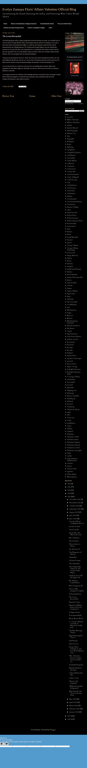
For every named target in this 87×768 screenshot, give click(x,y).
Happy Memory (72, 255)
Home (5, 23)
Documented (71, 199)
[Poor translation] (5, 744)
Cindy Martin (72, 161)
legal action (71, 294)
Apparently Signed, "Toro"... (76, 637)
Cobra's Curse (74, 678)
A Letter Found (74, 526)
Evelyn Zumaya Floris (75, 221)
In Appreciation (74, 612)
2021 (69, 716)
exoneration (71, 226)
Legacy (69, 288)
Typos (69, 426)
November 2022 (75, 503)
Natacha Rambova (73, 326)
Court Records (72, 180)
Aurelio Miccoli (72, 128)
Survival (70, 404)
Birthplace (70, 141)
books (69, 144)
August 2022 (74, 512)
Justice (69, 280)
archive (69, 125)
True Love (70, 418)
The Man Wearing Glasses (75, 631)
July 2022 (72, 515)
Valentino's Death (73, 448)
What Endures (72, 477)
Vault (69, 453)
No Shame (70, 328)
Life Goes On (73, 644)
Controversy (71, 169)
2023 (69, 493)
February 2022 (74, 709)
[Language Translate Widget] (73, 101)
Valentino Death (73, 437)
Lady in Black (72, 283)
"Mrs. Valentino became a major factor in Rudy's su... (75, 659)
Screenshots (71, 382)
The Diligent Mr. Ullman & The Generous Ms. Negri (75, 570)
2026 (69, 484)
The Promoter (74, 541)
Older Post (56, 96)
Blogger (53, 730)
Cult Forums (71, 188)
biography (70, 139)
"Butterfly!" (73, 557)
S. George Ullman (73, 377)
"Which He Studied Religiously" (76, 687)
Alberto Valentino (73, 122)
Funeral (69, 240)
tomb (69, 412)
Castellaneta (71, 155)
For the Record (74, 549)
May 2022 (72, 699)
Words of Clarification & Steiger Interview (23, 23)
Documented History (74, 202)
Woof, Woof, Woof (76, 618)
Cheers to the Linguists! (73, 682)
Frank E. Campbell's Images (36, 27)
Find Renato (73, 641)
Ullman (69, 428)
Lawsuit (69, 285)
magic (69, 313)
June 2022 (73, 519)
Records (70, 350)
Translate (79, 103)
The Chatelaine (74, 563)
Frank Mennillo (72, 237)
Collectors (70, 163)
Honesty (70, 264)
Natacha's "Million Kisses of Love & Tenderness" (75, 607)
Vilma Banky (71, 474)
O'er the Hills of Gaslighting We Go (76, 522)
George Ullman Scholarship (72, 249)
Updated (70, 431)
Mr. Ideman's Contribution (74, 582)
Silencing (70, 393)
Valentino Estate (72, 439)
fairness (69, 232)
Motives (69, 318)
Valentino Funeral (73, 445)
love (68, 307)
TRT (68, 415)
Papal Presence (72, 334)
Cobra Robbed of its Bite (76, 674)
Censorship (71, 158)
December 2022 (75, 499)
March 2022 (73, 705)
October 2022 (74, 506)
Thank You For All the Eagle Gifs (75, 577)
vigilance (70, 471)
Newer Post (8, 96)
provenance (71, 342)
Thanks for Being (73, 409)
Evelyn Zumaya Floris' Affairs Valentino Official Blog (39, 9)
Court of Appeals (73, 177)
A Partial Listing (74, 560)
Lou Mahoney (72, 304)
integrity (70, 266)
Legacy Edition (72, 291)
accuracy (70, 117)
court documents (73, 174)
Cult (68, 182)
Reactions (70, 345)
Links (50, 27)
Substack (70, 401)
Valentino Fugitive (73, 442)
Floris (69, 234)
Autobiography (72, 131)
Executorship (71, 223)
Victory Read (71, 469)
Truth (69, 420)
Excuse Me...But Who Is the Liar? (75, 534)
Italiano (69, 272)
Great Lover (71, 253)
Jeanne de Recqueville (75, 277)
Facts (68, 229)
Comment (70, 166)
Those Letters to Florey (74, 545)
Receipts (70, 347)
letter (69, 296)
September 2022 (75, 509)
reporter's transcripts (74, 358)
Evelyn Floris (71, 215)
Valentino (70, 434)
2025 (69, 487)
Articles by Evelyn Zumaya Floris (14, 27)
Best (68, 136)
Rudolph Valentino (74, 369)
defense (69, 196)
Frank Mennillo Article (47, 23)
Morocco (70, 315)
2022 (69, 497)
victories (70, 463)
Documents (71, 204)
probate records (72, 339)
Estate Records (72, 212)
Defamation (71, 193)
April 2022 (73, 702)
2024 (69, 490)
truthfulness (71, 423)
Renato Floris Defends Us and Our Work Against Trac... (76, 650)
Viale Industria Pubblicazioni (72, 460)
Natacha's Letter (74, 602)
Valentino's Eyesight (74, 450)
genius (69, 242)
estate (69, 210)
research (70, 361)
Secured (70, 385)
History (69, 258)
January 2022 (74, 712)
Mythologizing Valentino (72, 322)
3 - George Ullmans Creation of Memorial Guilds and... (76, 625)
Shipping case (72, 390)
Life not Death (72, 302)
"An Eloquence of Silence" (75, 553)
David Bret (71, 191)
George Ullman (72, 245)
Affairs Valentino (73, 120)
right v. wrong (72, 366)
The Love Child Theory (64, 23)
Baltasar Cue (71, 133)
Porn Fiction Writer (74, 336)
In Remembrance (75, 594)
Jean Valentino (72, 274)
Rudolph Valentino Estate (74, 373)
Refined (70, 353)
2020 (69, 719)
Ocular (69, 331)
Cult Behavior (72, 185)
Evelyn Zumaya (72, 218)
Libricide (70, 299)
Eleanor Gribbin (73, 207)
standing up (71, 398)
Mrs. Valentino (74, 538)
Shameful (70, 388)
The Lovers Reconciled (73, 598)
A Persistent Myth (75, 615)
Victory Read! (74, 530)
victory (69, 466)
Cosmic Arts (71, 171)
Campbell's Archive (74, 152)
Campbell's (71, 150)
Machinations (71, 310)
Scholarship (71, 379)
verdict (69, 456)
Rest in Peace (71, 364)
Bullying (70, 147)
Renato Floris (71, 356)
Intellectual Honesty (74, 269)
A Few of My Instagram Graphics (76, 590)
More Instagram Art (76, 586)
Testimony (71, 407)
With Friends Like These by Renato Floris (75, 693)
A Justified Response (76, 665)
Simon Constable (73, 396)
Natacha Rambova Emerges (75, 669)
